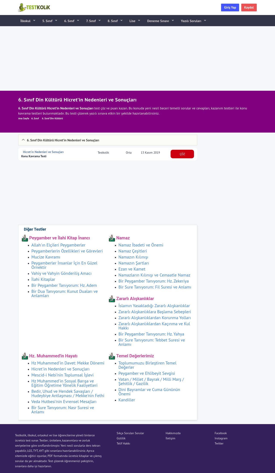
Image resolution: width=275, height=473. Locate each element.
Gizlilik (121, 438)
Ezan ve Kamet (131, 269)
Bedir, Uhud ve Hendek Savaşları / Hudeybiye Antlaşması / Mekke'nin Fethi (67, 393)
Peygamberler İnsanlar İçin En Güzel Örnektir (64, 265)
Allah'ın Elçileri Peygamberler (58, 245)
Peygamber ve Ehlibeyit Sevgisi (146, 373)
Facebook (221, 433)
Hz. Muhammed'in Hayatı (53, 355)
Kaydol (249, 7)
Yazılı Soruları (191, 21)
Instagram (221, 438)
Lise (133, 21)
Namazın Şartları (133, 263)
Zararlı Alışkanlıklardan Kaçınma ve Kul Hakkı (154, 326)
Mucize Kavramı (45, 257)
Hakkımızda (173, 433)
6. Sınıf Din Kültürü (52, 118)
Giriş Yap (230, 7)
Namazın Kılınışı (133, 257)
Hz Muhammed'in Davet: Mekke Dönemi (67, 363)
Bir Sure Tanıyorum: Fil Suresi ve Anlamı (154, 287)
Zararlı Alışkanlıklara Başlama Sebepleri (154, 311)
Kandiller (126, 400)
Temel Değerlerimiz (135, 355)
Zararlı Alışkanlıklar (135, 298)
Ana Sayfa (23, 118)
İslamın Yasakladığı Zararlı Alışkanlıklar (154, 305)
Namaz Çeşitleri (132, 251)
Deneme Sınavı (158, 21)
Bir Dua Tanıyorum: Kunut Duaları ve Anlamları (64, 293)
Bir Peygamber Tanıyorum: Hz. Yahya (151, 334)
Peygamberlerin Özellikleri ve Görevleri (67, 251)
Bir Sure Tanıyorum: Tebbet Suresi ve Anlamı (151, 342)
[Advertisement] (137, 59)
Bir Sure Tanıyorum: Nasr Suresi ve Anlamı (62, 410)
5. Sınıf (47, 21)
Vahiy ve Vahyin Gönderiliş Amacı (61, 273)
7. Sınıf (91, 21)
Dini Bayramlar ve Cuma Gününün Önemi (149, 392)
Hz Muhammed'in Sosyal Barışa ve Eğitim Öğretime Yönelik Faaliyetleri (64, 383)
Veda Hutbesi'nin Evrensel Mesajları (63, 401)
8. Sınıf (113, 21)
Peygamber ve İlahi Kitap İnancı (59, 237)
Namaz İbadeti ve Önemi (140, 245)
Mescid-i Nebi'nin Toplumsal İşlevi (62, 375)
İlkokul (25, 21)
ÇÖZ (182, 154)
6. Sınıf (69, 21)
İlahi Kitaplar (43, 279)
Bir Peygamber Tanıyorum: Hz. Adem (64, 285)
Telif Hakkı (123, 443)
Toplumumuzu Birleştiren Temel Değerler (147, 365)
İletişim (170, 438)
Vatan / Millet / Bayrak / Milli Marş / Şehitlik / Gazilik (151, 381)
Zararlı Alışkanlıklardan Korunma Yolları (154, 317)
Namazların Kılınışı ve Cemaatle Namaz (154, 275)
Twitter (219, 443)
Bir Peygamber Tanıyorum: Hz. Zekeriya (153, 281)
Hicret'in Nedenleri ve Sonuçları (43, 152)
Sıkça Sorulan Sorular (130, 433)
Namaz (123, 237)
